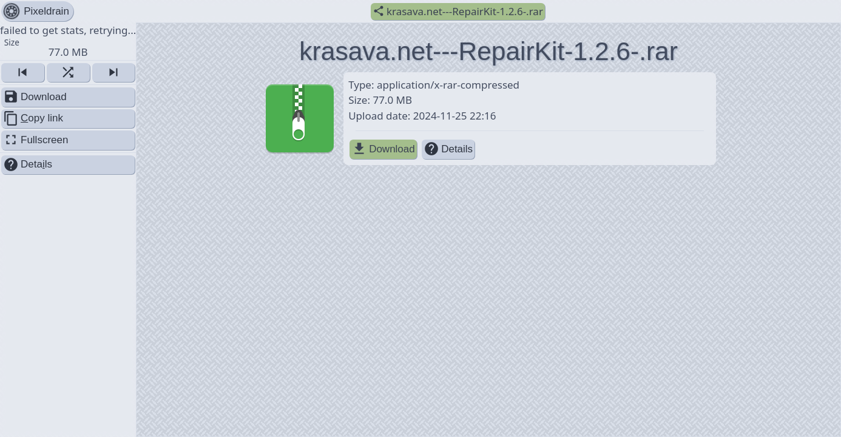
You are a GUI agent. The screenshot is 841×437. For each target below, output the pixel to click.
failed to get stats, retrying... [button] (68, 40)
